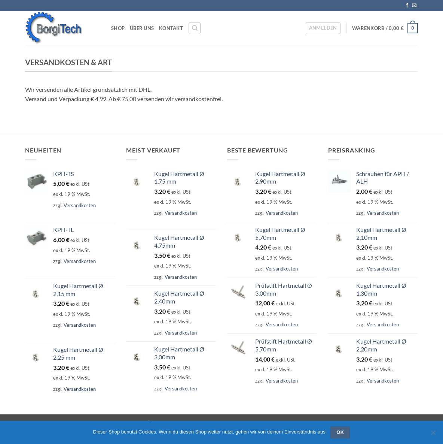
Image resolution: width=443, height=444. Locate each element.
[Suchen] (195, 28)
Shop (118, 28)
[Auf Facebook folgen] (407, 5)
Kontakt (171, 28)
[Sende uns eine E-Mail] (414, 5)
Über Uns (142, 28)
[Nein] (432, 435)
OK (340, 432)
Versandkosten (80, 205)
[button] (323, 28)
